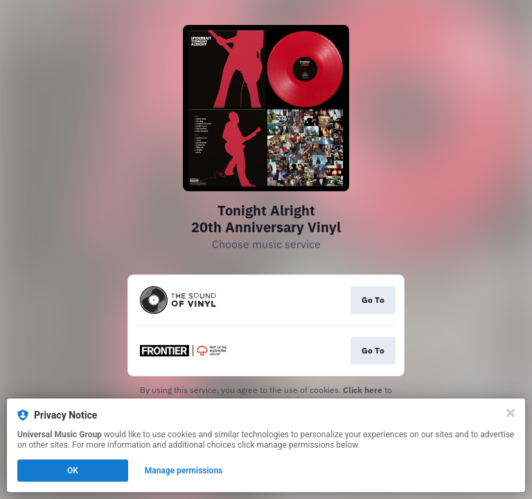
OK (72, 470)
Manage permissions (184, 470)
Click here (362, 390)
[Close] (510, 413)
